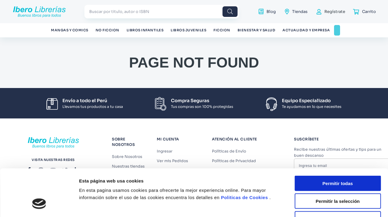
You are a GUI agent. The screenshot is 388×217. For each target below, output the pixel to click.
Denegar (338, 173)
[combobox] (161, 11)
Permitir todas (338, 138)
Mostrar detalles (326, 200)
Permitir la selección (338, 156)
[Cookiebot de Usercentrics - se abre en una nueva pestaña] (39, 200)
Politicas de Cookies (244, 152)
